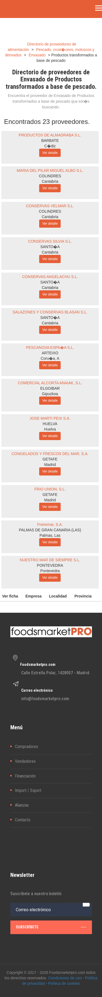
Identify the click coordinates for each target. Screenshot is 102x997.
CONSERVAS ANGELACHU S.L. (50, 277)
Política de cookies (64, 983)
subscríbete (51, 927)
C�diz (50, 146)
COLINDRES (50, 176)
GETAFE (49, 459)
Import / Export (28, 790)
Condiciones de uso (65, 978)
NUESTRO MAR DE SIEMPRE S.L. (50, 560)
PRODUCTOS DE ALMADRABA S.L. (50, 135)
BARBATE (50, 140)
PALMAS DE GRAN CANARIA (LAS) (50, 530)
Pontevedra (50, 571)
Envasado (37, 55)
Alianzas (22, 805)
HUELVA (50, 424)
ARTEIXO (50, 353)
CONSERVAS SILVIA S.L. (50, 241)
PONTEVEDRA (50, 565)
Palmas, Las (49, 535)
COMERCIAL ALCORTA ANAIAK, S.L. (50, 383)
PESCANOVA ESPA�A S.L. (50, 347)
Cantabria (50, 181)
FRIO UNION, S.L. (50, 489)
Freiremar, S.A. (50, 524)
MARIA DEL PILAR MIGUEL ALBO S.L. (50, 170)
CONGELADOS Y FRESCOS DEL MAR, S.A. (49, 454)
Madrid (50, 464)
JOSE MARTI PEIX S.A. (50, 418)
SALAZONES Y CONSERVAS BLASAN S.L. (50, 312)
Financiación (25, 776)
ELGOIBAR (50, 388)
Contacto (22, 819)
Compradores (26, 746)
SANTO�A (50, 247)
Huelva (50, 429)
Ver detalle (50, 153)
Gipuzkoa (50, 394)
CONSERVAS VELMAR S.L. (50, 206)
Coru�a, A (50, 358)
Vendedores (25, 761)
